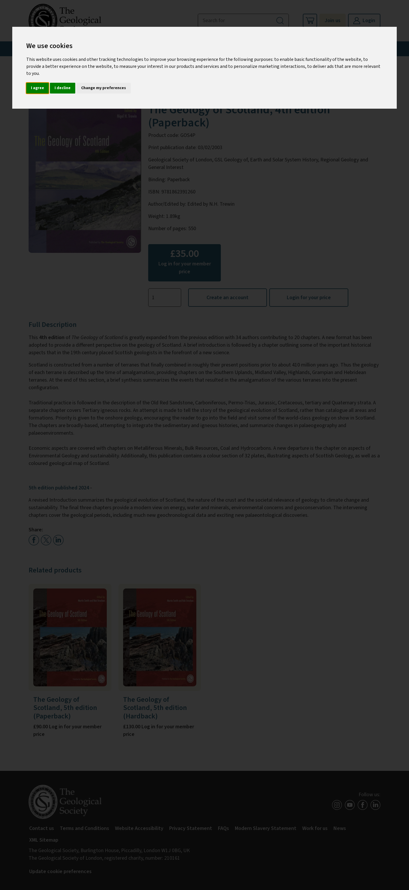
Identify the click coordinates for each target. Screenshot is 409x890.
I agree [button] (37, 88)
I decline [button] (63, 88)
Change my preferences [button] (103, 88)
